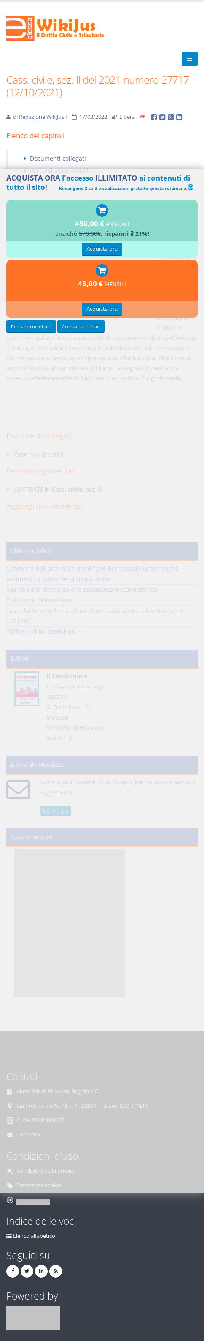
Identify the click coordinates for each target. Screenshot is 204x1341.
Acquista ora (102, 248)
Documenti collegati (58, 158)
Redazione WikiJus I (43, 116)
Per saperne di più (31, 326)
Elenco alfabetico (34, 1236)
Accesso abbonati (81, 326)
